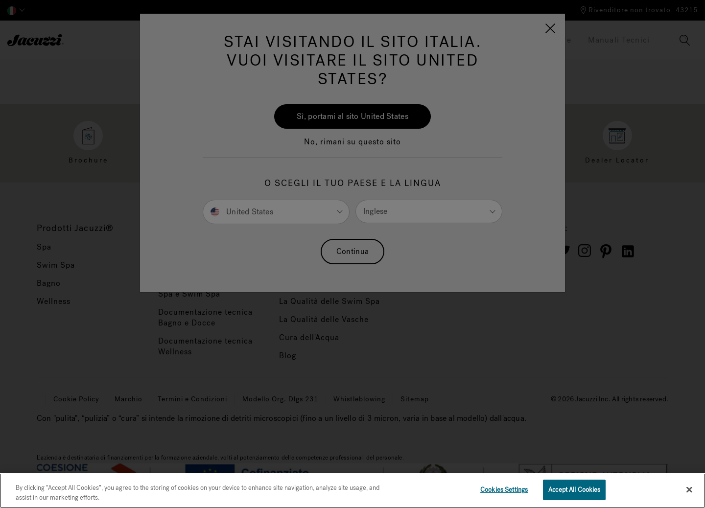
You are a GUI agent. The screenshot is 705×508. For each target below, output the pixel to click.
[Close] (689, 489)
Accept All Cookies (574, 489)
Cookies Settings (504, 489)
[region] (352, 490)
